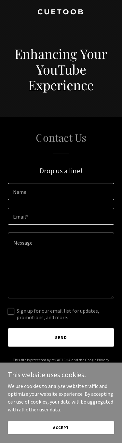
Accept (61, 427)
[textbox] (61, 191)
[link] (61, 12)
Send (61, 337)
